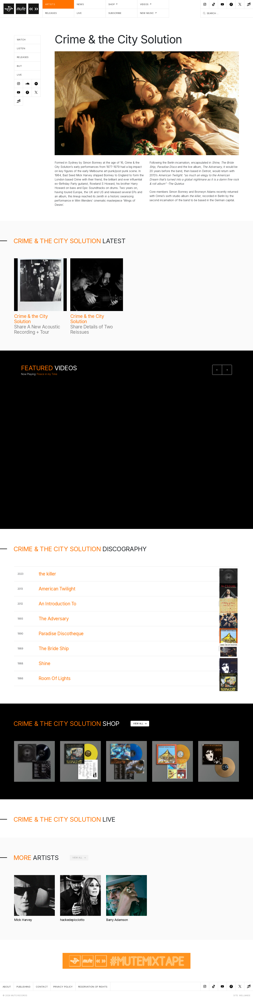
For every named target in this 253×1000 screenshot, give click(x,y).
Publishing (23, 986)
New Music (147, 13)
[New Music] (248, 4)
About (7, 986)
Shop (111, 4)
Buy (19, 65)
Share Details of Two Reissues (91, 329)
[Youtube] (222, 4)
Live (79, 13)
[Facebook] (231, 4)
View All (138, 723)
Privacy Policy (63, 986)
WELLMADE (244, 995)
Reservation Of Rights (93, 986)
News (80, 4)
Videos (144, 4)
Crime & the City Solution (31, 319)
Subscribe (115, 13)
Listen (21, 48)
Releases (51, 13)
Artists (50, 4)
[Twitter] (239, 4)
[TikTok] (213, 4)
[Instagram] (204, 4)
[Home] (21, 9)
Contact (42, 986)
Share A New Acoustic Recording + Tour (37, 329)
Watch (21, 39)
